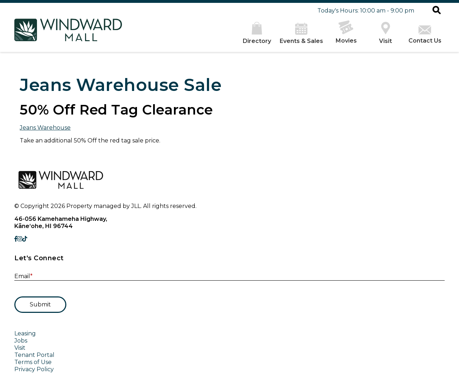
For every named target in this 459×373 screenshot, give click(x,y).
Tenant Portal (34, 355)
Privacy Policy (34, 369)
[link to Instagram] (19, 239)
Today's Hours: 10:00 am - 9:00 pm (365, 10)
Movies (346, 32)
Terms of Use (33, 362)
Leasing (25, 333)
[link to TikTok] (24, 239)
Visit (19, 347)
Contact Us (424, 34)
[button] (437, 11)
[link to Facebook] (15, 239)
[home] (68, 34)
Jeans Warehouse (45, 127)
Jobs (20, 340)
